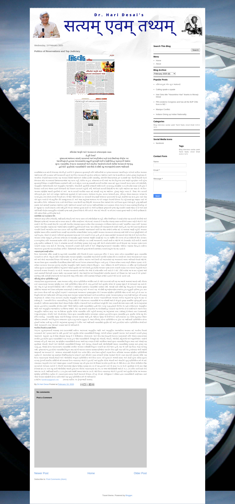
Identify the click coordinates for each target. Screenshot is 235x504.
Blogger (129, 495)
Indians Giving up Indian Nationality (171, 114)
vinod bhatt (190, 125)
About (158, 64)
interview (161, 125)
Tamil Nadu (180, 125)
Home (91, 473)
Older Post (140, 473)
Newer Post (41, 473)
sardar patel (170, 125)
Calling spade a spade (165, 89)
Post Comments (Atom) (56, 479)
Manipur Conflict (163, 109)
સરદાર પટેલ (183, 154)
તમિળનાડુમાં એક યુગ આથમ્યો (168, 84)
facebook (160, 143)
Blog (155, 125)
